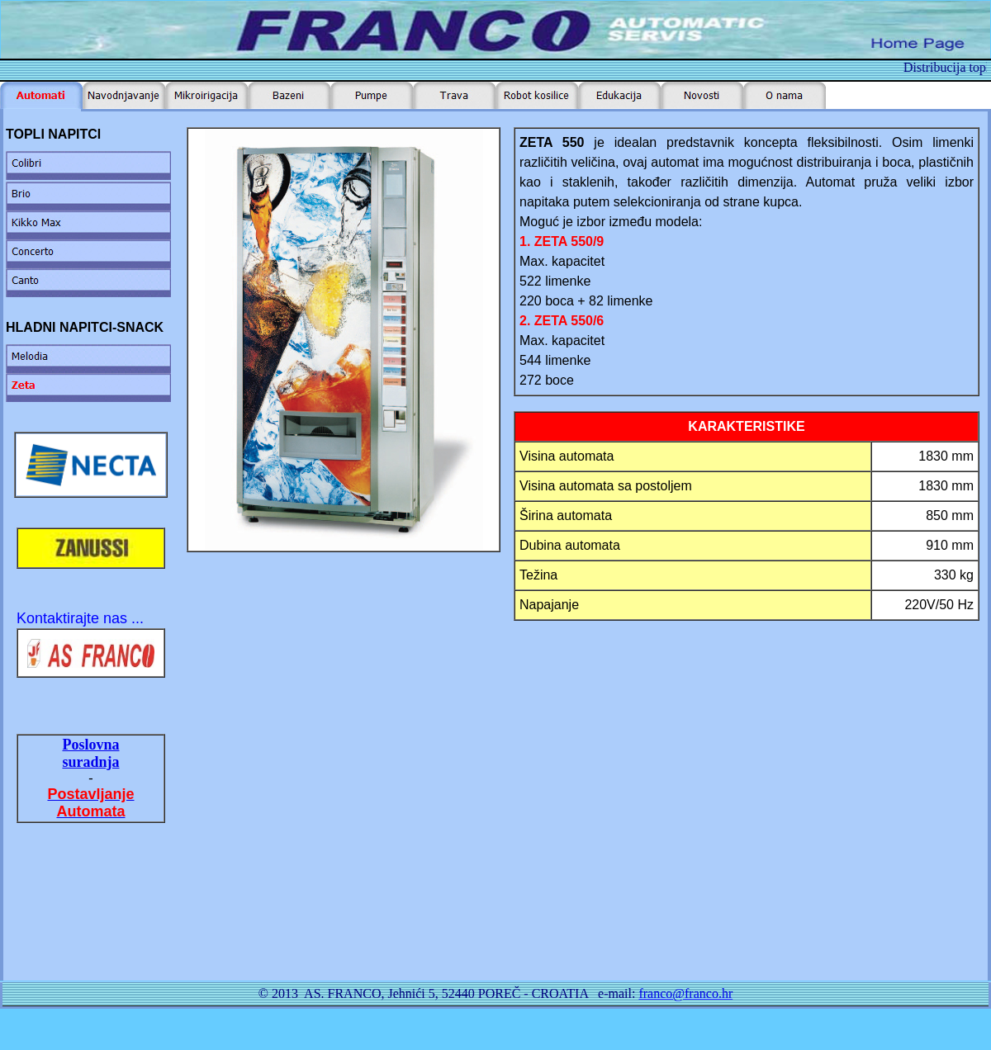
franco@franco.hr (685, 993)
